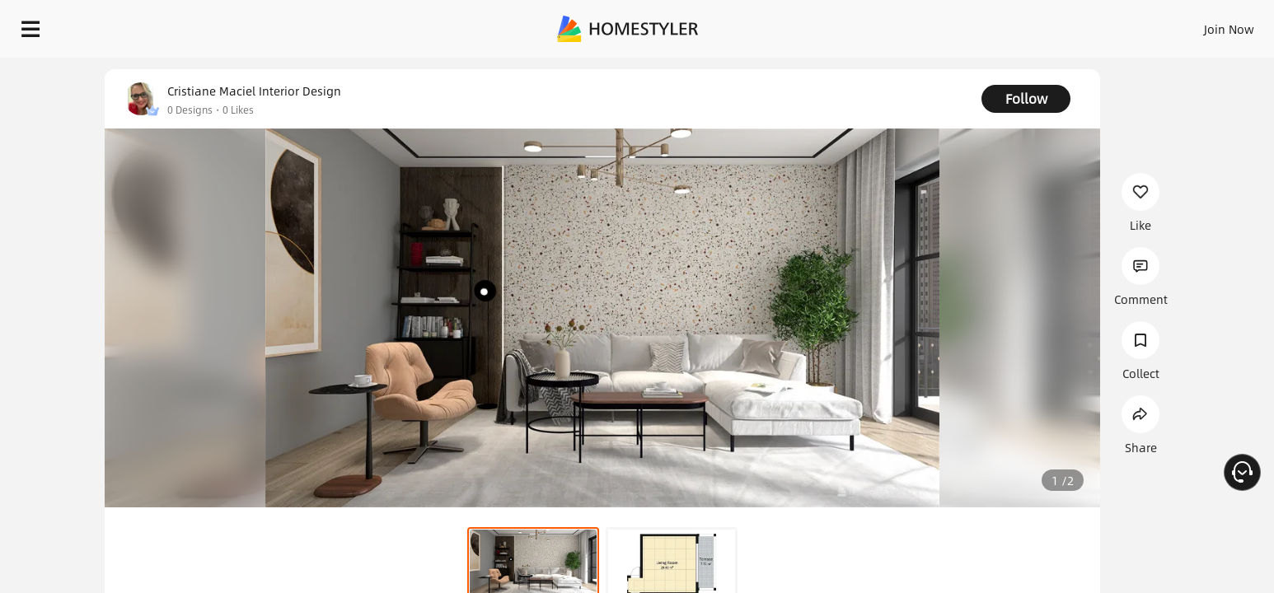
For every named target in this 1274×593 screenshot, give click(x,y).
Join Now (1030, 25)
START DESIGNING (1192, 25)
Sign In (969, 25)
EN (1087, 25)
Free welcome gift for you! (931, 69)
